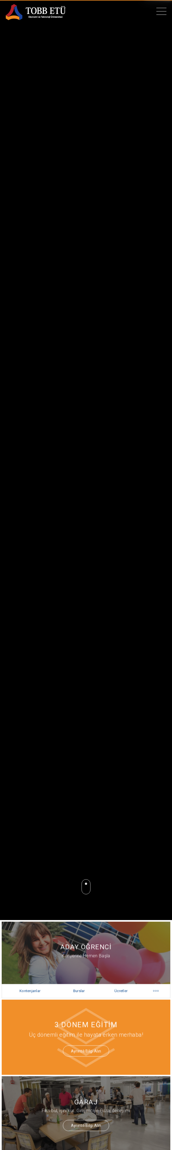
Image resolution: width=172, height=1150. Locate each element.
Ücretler (119, 990)
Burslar (79, 990)
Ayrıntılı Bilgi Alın (86, 1047)
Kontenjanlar (33, 990)
